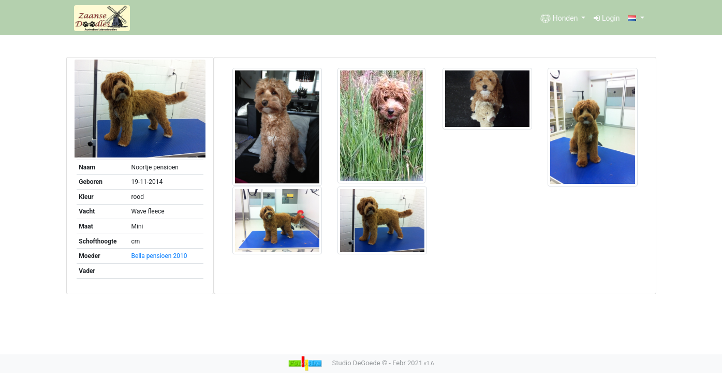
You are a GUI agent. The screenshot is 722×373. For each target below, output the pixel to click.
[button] (636, 18)
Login (607, 18)
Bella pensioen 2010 (159, 256)
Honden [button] (560, 18)
